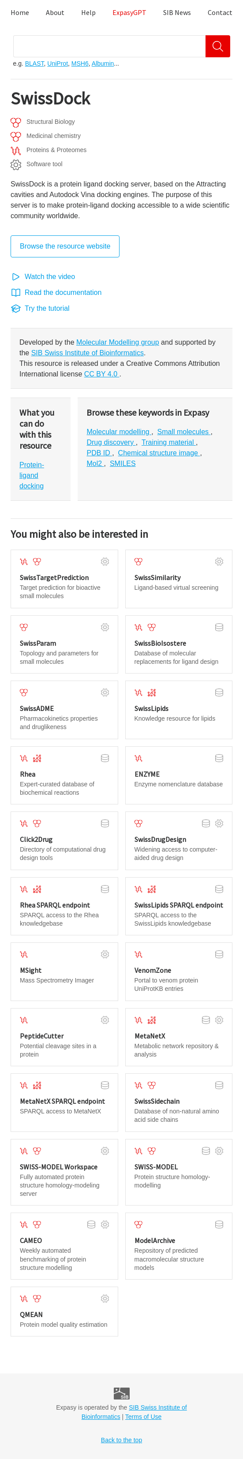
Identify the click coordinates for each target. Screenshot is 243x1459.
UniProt (57, 63)
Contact (220, 12)
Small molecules (184, 431)
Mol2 (95, 463)
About (55, 12)
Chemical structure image (159, 453)
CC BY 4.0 (102, 374)
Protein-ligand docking (31, 475)
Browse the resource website (65, 246)
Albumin (103, 63)
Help (88, 12)
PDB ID (99, 453)
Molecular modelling (118, 431)
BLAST (34, 63)
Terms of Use (143, 1416)
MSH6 (80, 63)
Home (20, 12)
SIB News (177, 12)
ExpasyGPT (129, 12)
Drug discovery (110, 442)
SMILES (123, 463)
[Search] (218, 46)
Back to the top (121, 1440)
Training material (169, 442)
